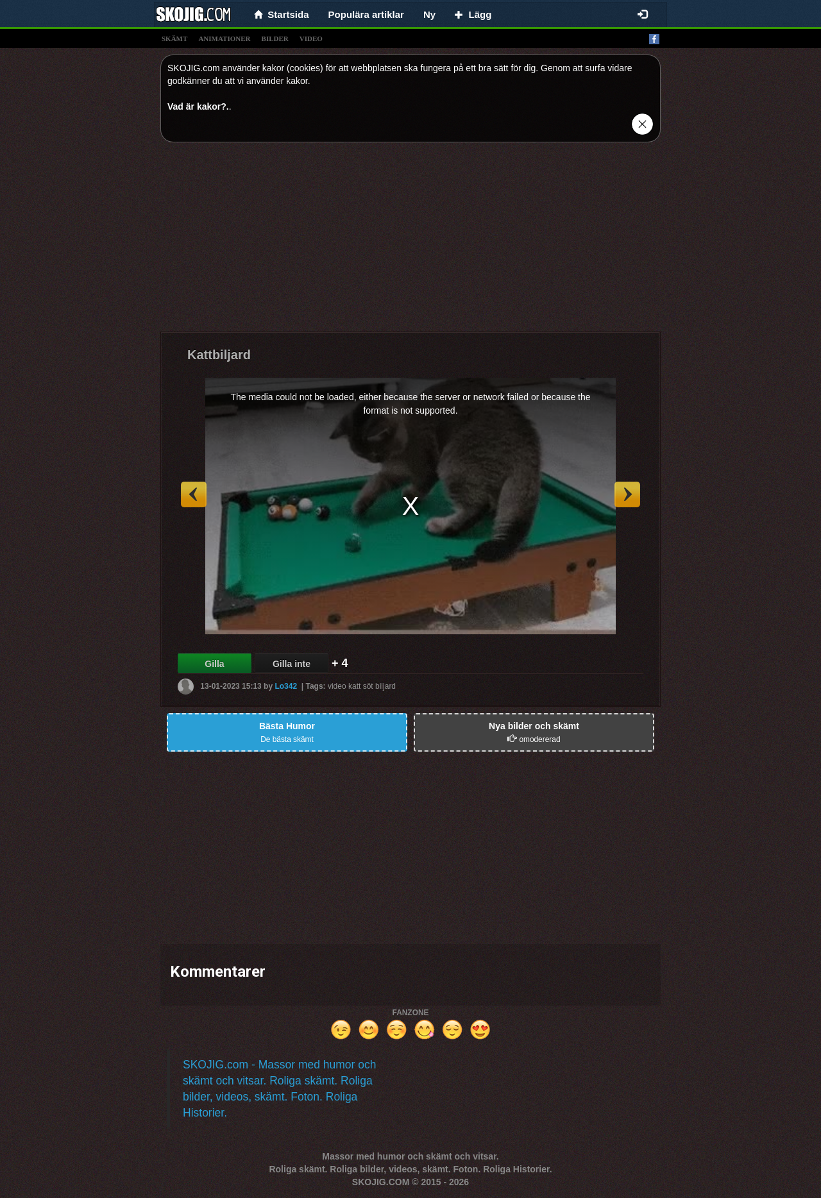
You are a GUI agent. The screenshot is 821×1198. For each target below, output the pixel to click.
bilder (275, 38)
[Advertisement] (410, 242)
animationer (224, 38)
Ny (429, 14)
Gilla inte (291, 664)
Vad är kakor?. (198, 106)
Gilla (214, 664)
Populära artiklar (366, 14)
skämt (174, 38)
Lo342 (286, 686)
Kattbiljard (219, 355)
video (311, 38)
